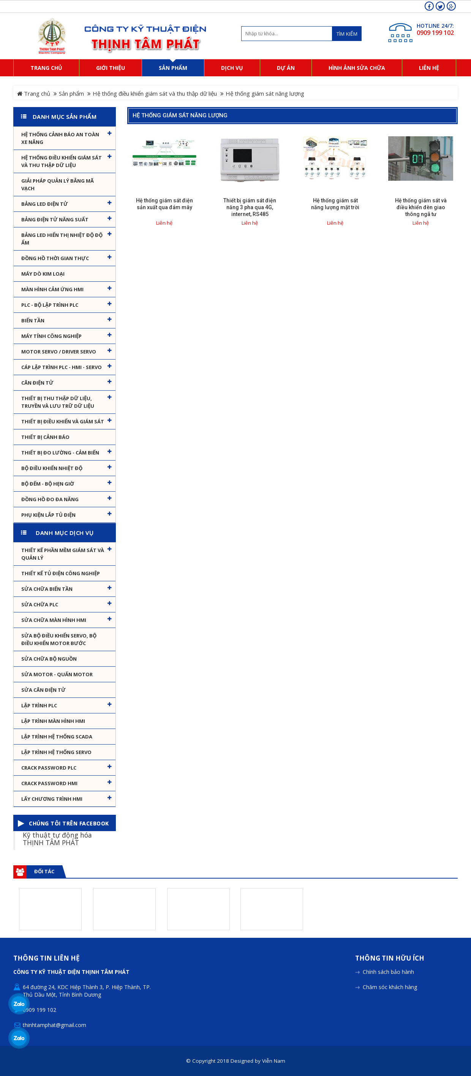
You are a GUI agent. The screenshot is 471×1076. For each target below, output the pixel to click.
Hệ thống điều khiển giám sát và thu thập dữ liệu (155, 93)
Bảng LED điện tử (44, 203)
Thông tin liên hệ (46, 958)
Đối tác (44, 871)
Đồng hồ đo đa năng (50, 499)
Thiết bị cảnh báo (45, 437)
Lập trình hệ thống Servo (56, 752)
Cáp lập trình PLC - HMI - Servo (61, 367)
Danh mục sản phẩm (65, 116)
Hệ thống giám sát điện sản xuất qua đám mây (164, 203)
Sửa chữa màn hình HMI (53, 620)
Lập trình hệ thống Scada (56, 736)
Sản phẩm (71, 93)
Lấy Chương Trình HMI (51, 798)
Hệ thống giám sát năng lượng (180, 115)
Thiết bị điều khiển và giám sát (62, 421)
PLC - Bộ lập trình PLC (49, 304)
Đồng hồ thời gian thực (55, 258)
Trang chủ (33, 93)
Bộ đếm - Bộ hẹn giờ (47, 483)
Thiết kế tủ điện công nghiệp (60, 573)
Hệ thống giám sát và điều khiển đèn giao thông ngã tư (421, 207)
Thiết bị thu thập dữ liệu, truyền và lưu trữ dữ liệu (57, 402)
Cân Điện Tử (37, 382)
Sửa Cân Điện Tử (43, 689)
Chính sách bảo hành (388, 971)
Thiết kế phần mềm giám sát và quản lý (62, 554)
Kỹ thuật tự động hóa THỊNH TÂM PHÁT (57, 838)
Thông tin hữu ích (389, 958)
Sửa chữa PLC (39, 604)
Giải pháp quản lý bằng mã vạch (57, 184)
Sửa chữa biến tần (47, 588)
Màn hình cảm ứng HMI (52, 289)
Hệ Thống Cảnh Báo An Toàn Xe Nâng (60, 138)
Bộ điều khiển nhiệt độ (51, 468)
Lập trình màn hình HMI (53, 721)
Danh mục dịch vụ (64, 532)
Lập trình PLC (39, 705)
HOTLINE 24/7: (435, 25)
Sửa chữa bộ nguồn (49, 658)
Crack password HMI (49, 783)
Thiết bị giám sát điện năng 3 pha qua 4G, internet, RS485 (249, 207)
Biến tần (32, 320)
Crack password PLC (48, 767)
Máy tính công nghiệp (51, 336)
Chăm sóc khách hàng (390, 987)
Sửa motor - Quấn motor (57, 674)
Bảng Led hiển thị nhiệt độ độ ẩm (62, 239)
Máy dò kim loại (43, 273)
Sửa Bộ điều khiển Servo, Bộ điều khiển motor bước (58, 639)
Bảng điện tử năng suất (55, 219)
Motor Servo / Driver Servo (58, 351)
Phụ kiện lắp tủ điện (48, 514)
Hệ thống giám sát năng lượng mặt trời (335, 203)
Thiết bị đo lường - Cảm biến (60, 452)
